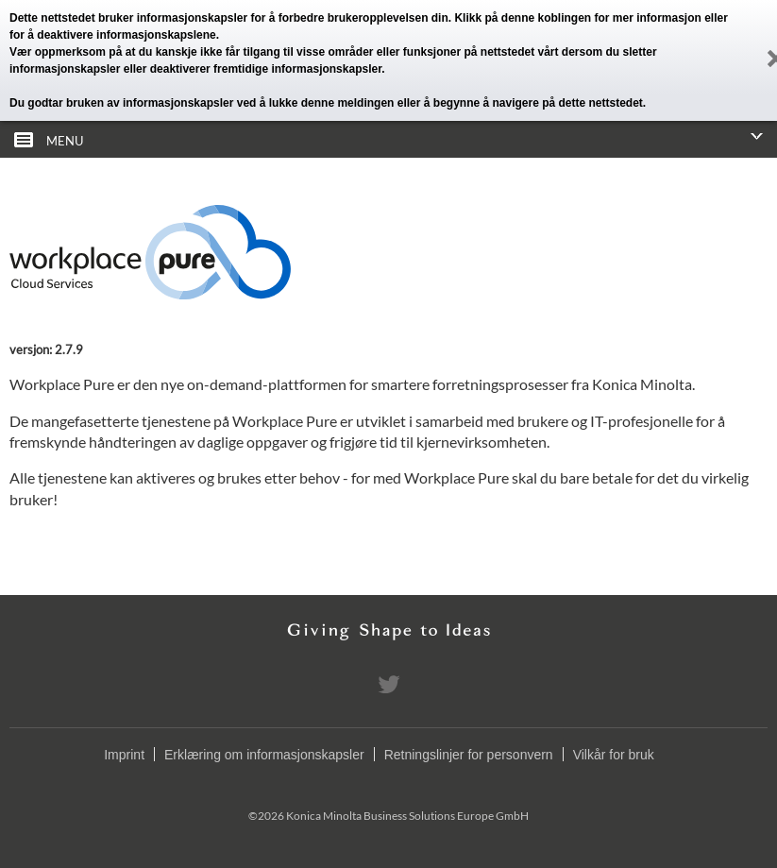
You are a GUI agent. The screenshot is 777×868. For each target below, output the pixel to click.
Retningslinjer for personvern (468, 754)
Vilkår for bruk (613, 754)
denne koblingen (546, 18)
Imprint (124, 754)
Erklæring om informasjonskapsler (264, 754)
